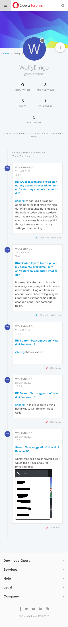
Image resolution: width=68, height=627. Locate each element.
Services (10, 569)
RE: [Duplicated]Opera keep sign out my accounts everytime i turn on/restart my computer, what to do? (36, 187)
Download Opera (17, 560)
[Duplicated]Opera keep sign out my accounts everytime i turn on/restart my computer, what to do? (36, 268)
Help (7, 578)
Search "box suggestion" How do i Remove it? (37, 449)
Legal (8, 587)
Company (11, 596)
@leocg (20, 200)
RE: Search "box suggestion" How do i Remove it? (36, 342)
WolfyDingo (23, 167)
